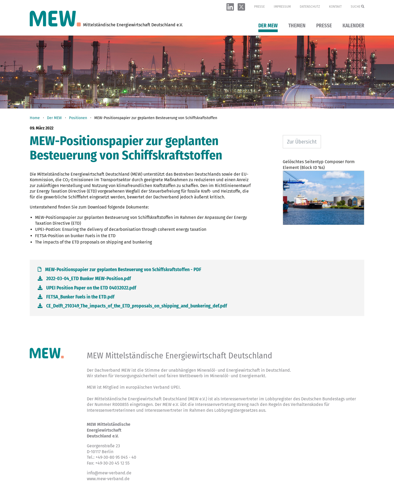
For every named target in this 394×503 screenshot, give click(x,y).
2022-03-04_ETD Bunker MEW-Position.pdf (84, 278)
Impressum (282, 6)
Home (35, 118)
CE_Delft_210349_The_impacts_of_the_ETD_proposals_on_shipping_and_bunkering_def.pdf (132, 306)
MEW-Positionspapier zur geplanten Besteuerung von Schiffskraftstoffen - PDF (119, 269)
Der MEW (268, 26)
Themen (297, 26)
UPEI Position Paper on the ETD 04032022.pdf (87, 288)
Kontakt (335, 6)
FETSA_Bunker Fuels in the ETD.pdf (76, 297)
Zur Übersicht (302, 141)
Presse (259, 6)
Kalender (353, 26)
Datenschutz (310, 6)
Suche (357, 6)
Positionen (78, 118)
